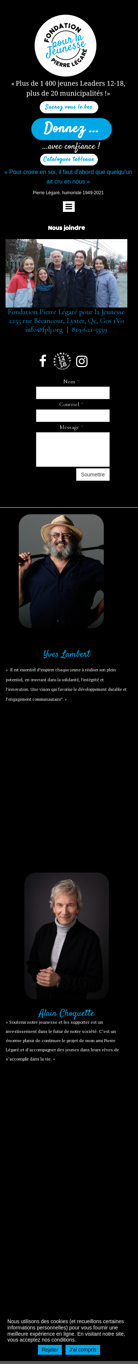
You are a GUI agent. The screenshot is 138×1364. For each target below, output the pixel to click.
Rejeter (50, 1350)
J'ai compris (82, 1350)
